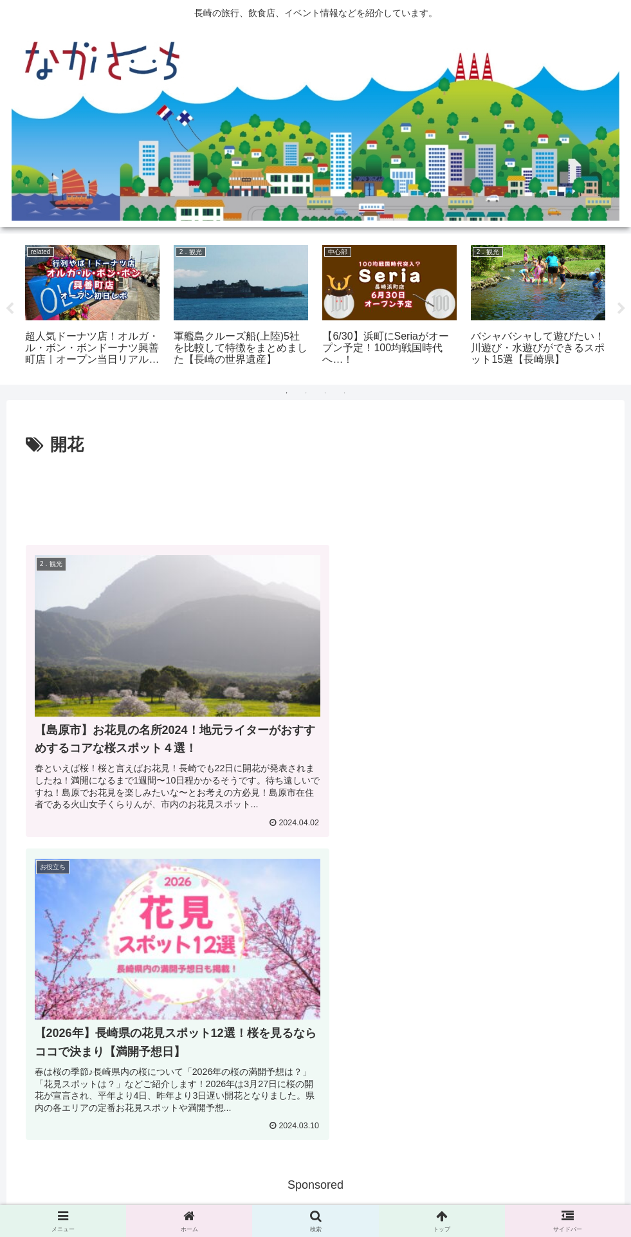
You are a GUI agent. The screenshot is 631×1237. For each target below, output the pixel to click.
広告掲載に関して (256, 1197)
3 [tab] (325, 393)
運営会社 (393, 1197)
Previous (9, 308)
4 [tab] (344, 393)
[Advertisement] (315, 495)
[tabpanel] (92, 306)
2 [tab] (306, 393)
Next (621, 308)
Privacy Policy (333, 1197)
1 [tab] (286, 393)
